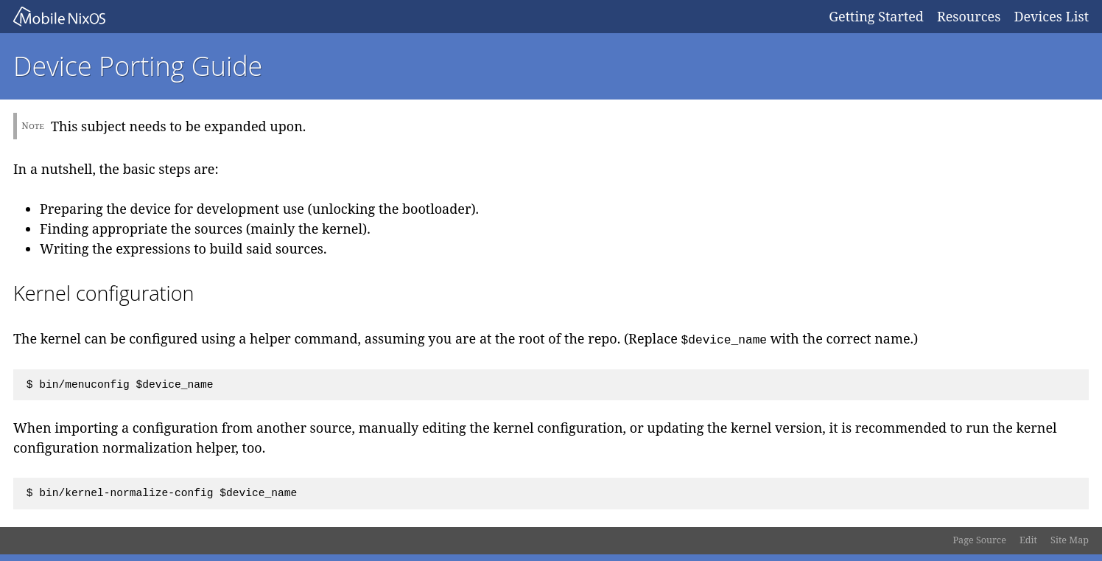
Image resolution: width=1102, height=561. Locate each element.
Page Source (979, 540)
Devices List (1051, 16)
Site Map (1069, 540)
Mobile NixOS (414, 17)
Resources (968, 16)
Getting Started (876, 16)
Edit (1028, 540)
